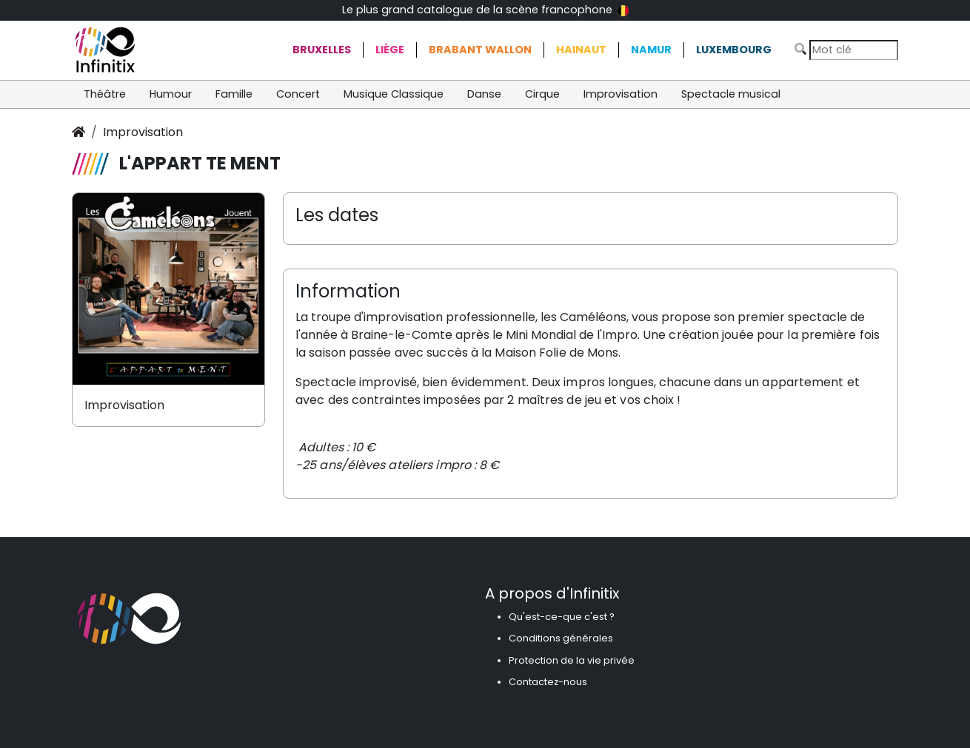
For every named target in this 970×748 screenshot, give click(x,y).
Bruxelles (321, 49)
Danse (484, 94)
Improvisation (620, 94)
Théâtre (105, 94)
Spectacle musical (730, 94)
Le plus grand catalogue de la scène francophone (485, 9)
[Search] (853, 50)
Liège (389, 49)
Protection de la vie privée (572, 660)
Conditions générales (561, 638)
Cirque (542, 94)
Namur (651, 49)
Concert (298, 94)
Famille (233, 94)
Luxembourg (734, 49)
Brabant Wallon (480, 49)
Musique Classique (394, 94)
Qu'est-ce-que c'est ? (562, 616)
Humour (171, 94)
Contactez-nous (548, 681)
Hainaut (581, 49)
